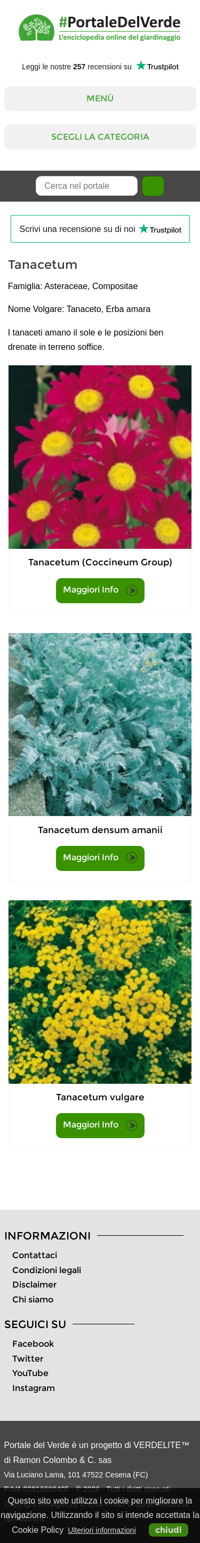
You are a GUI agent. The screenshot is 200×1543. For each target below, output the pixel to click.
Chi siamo (32, 1299)
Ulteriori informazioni (102, 1530)
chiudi (168, 1530)
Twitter (27, 1359)
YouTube (30, 1373)
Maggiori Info (100, 590)
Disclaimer (34, 1285)
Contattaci (34, 1255)
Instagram (33, 1388)
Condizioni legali (46, 1270)
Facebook (33, 1344)
